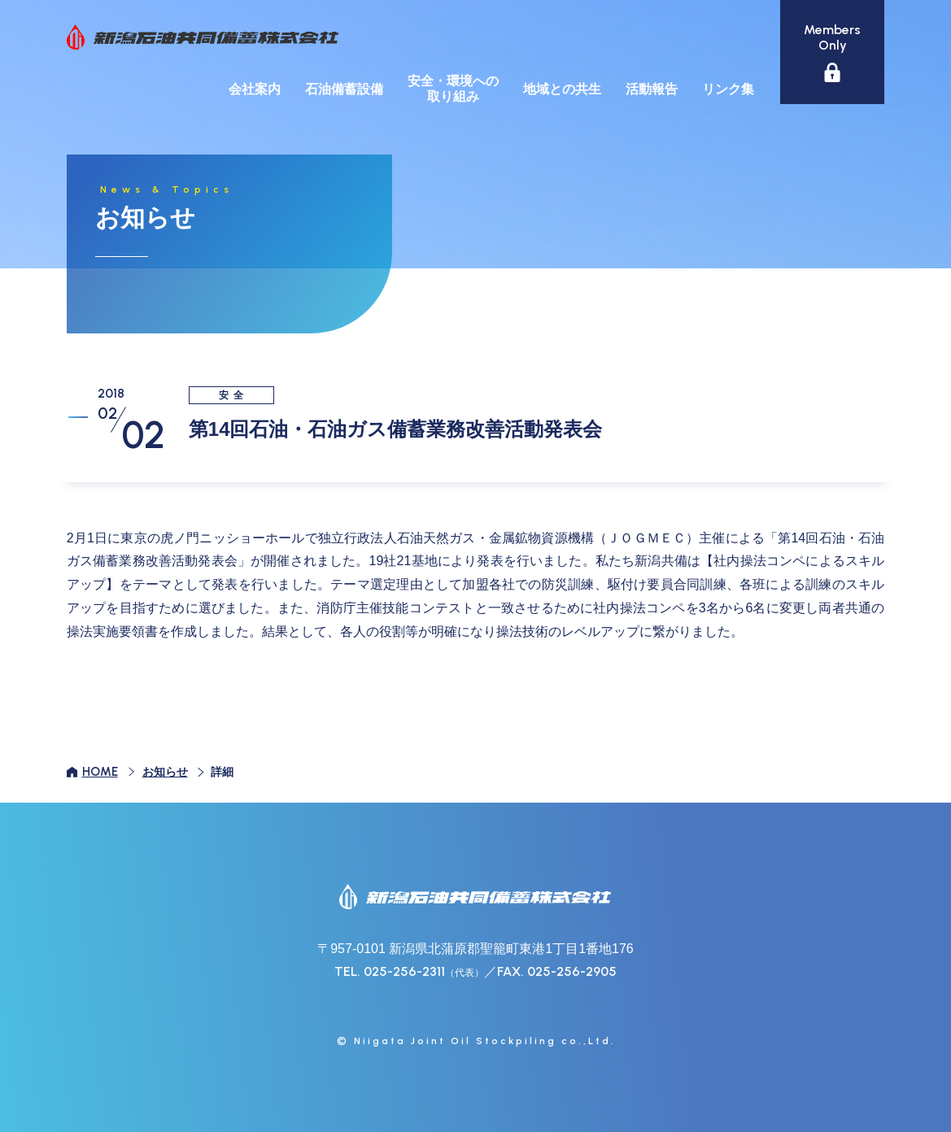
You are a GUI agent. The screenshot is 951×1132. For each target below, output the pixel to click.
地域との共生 (562, 89)
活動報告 (652, 89)
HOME (100, 771)
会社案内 (255, 89)
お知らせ (165, 771)
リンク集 (728, 89)
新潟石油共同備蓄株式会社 (202, 37)
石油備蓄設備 (344, 89)
